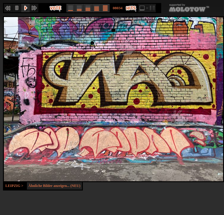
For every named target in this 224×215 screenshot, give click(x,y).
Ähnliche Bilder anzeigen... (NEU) (54, 186)
